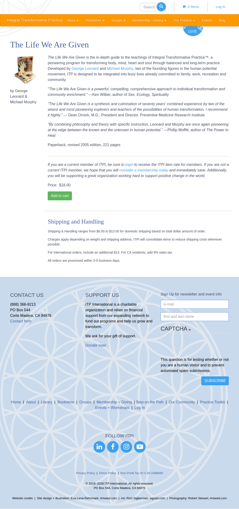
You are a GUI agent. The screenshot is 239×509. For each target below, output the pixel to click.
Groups (85, 402)
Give (192, 31)
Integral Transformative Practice (35, 20)
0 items (190, 7)
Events (207, 20)
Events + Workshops (112, 408)
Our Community (182, 402)
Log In (221, 7)
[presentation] (196, 348)
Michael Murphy (120, 68)
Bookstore (65, 402)
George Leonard (85, 68)
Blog (222, 20)
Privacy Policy (85, 473)
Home (16, 402)
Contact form (21, 321)
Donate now (95, 345)
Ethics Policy (107, 473)
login (129, 165)
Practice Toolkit (212, 402)
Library (46, 402)
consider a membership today (143, 170)
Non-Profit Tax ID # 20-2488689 (141, 473)
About (31, 402)
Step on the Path (150, 402)
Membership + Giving (114, 402)
